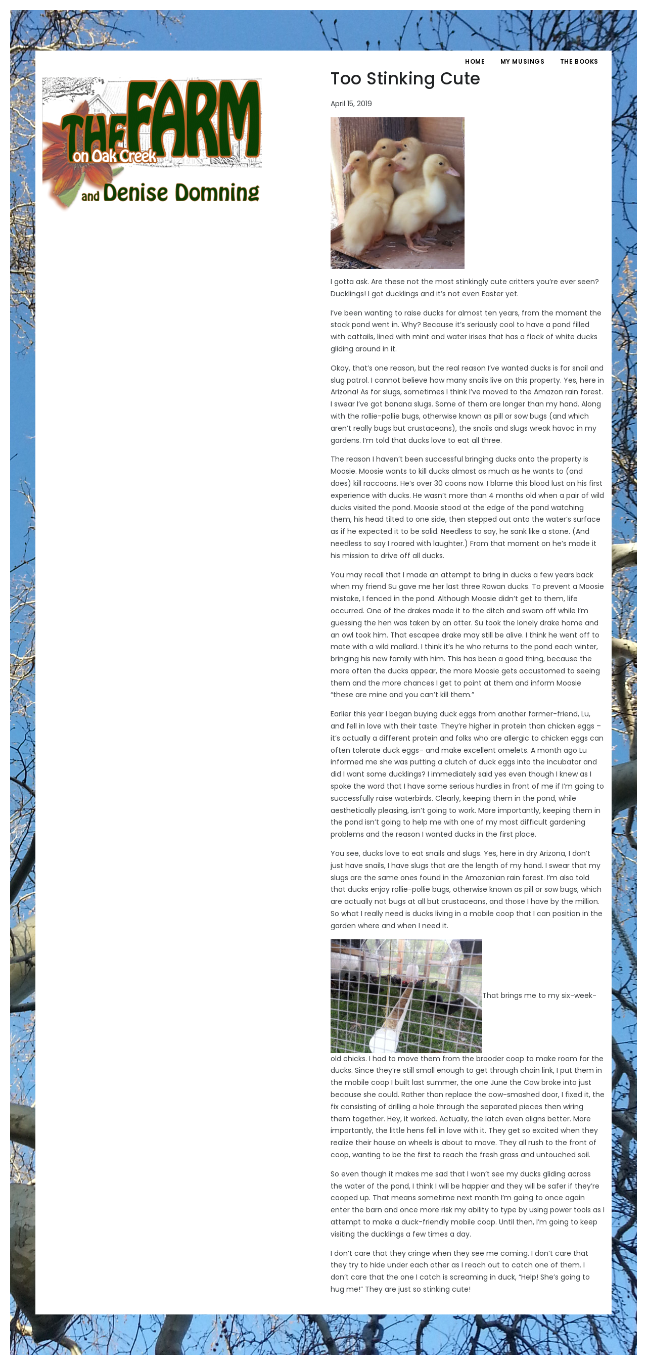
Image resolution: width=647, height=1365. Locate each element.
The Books (579, 61)
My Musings (522, 61)
